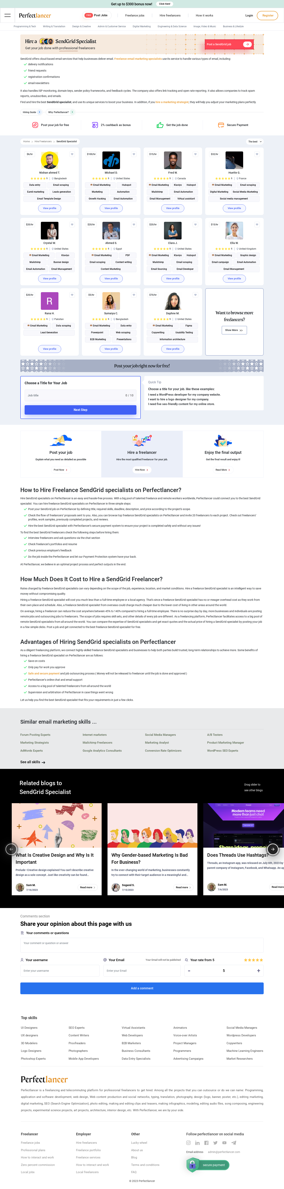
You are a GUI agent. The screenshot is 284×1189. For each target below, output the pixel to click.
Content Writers (79, 1035)
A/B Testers (215, 735)
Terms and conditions (145, 1165)
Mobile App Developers (84, 1058)
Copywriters (234, 1043)
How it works (204, 15)
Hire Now (142, 470)
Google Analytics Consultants (102, 750)
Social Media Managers (160, 735)
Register (267, 15)
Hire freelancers (170, 15)
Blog (134, 1157)
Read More (223, 470)
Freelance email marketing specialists (138, 58)
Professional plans (33, 1150)
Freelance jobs (134, 15)
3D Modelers (29, 1043)
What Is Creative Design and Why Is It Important (55, 858)
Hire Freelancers (43, 141)
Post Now (61, 470)
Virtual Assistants (133, 1028)
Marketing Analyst (157, 742)
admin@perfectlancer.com (224, 1152)
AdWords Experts (31, 750)
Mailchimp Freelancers (97, 742)
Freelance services (88, 1157)
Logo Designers (31, 1051)
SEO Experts (77, 1028)
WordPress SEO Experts (222, 750)
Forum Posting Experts (35, 735)
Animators (180, 1028)
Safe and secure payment (44, 673)
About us (137, 1150)
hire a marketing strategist (172, 102)
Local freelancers (87, 1172)
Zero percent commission (38, 1165)
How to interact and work (37, 1157)
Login (249, 15)
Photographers (78, 1051)
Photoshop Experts (33, 1058)
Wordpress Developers (241, 1035)
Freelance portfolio (88, 1150)
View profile (49, 208)
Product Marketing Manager (225, 742)
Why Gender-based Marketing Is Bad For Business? (149, 858)
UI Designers (29, 1028)
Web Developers (132, 1035)
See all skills (30, 762)
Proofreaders (77, 1043)
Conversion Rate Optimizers (163, 750)
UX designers (29, 1035)
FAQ (133, 1172)
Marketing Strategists (34, 742)
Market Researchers (240, 1058)
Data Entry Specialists (136, 1058)
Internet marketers (95, 735)
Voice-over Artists (185, 1035)
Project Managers (184, 1043)
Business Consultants (136, 1051)
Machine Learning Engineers (245, 1051)
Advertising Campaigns (188, 1058)
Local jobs (28, 1172)
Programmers (182, 1051)
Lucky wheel (139, 1143)
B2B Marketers (131, 1043)
